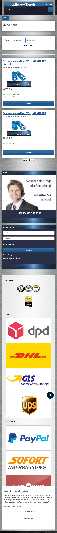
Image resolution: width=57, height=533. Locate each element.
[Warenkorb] (51, 5)
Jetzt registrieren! (14, 258)
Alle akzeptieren (28, 511)
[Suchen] (26, 9)
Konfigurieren (28, 519)
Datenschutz (17, 506)
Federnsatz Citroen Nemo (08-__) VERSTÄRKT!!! (24, 113)
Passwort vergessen (9, 255)
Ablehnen (29, 525)
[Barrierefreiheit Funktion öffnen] (50, 395)
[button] (46, 5)
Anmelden (29, 250)
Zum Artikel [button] (28, 103)
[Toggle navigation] (7, 3)
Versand (23, 529)
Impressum (7, 506)
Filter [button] (7, 40)
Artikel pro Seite (32, 40)
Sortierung (17, 40)
